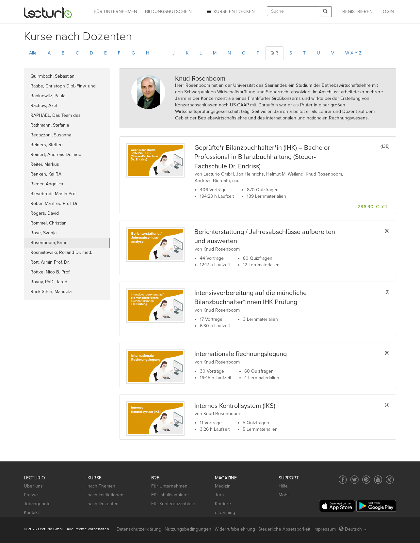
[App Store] (337, 506)
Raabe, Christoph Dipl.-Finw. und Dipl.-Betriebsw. (63, 87)
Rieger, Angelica (46, 184)
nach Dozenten (103, 503)
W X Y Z (353, 53)
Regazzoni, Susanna (50, 135)
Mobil (284, 495)
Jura (219, 495)
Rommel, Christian (48, 223)
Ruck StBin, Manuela (51, 291)
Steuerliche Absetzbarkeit (284, 529)
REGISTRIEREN (357, 11)
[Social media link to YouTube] (378, 479)
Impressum (325, 529)
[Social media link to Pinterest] (366, 479)
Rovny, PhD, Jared (48, 282)
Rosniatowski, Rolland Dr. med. (61, 252)
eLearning (225, 512)
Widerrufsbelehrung (235, 529)
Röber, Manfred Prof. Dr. (54, 203)
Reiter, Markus (44, 164)
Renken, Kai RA (45, 174)
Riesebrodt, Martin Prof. (53, 193)
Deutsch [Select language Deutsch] (352, 529)
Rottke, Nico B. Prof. (50, 272)
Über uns (33, 486)
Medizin (223, 486)
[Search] (325, 11)
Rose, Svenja (43, 233)
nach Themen (101, 486)
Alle (33, 53)
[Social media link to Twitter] (354, 479)
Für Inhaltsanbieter (170, 495)
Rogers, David (44, 213)
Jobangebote (37, 503)
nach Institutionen (105, 495)
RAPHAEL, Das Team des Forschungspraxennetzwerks (59, 116)
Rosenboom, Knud (49, 242)
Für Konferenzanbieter (174, 503)
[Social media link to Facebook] (343, 479)
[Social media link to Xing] (390, 479)
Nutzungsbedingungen (188, 529)
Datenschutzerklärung (139, 529)
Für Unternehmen (169, 486)
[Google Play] (376, 506)
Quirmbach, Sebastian (52, 76)
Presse (31, 495)
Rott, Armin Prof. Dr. (50, 262)
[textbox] (293, 11)
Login (387, 11)
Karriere (223, 503)
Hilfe (283, 486)
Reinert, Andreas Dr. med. (56, 154)
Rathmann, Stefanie (49, 125)
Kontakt (31, 512)
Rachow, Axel (43, 105)
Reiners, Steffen (46, 144)
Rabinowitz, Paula (47, 96)
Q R (274, 53)
